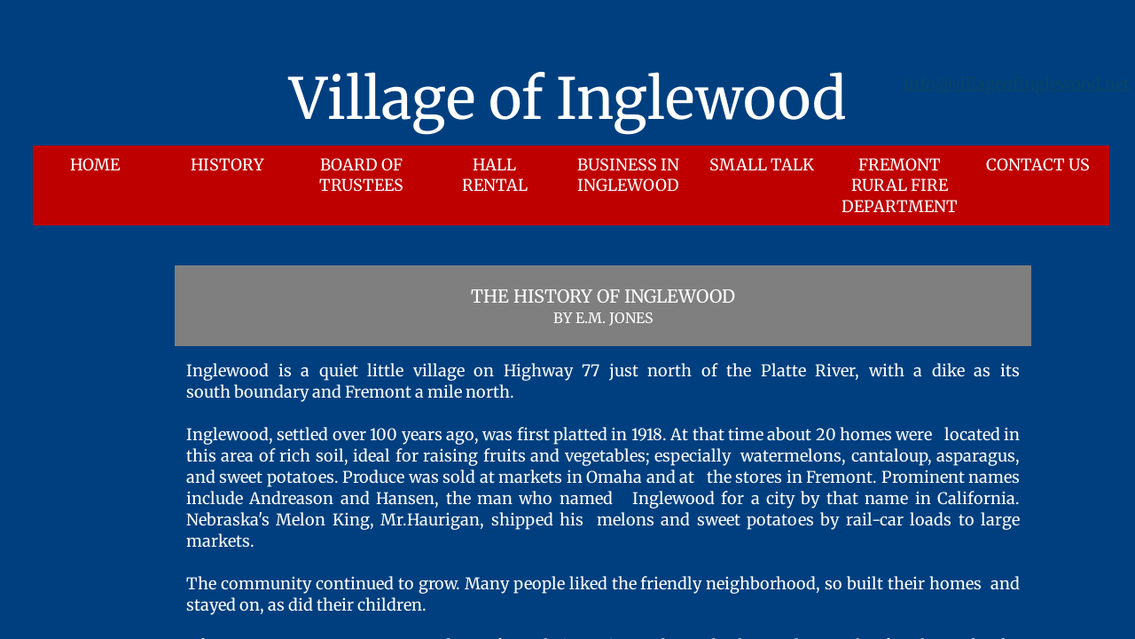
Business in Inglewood (628, 174)
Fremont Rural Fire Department (899, 185)
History (227, 164)
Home (95, 164)
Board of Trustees (361, 174)
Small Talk (761, 164)
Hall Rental (495, 174)
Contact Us (1038, 164)
